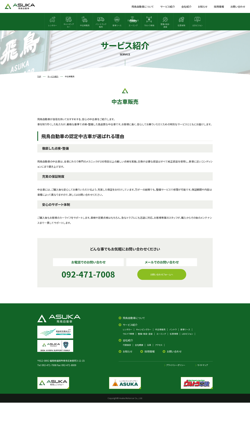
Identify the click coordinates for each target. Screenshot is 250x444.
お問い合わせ (174, 351)
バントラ (173, 329)
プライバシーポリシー (175, 365)
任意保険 (174, 333)
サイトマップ (202, 365)
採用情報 (149, 351)
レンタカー (127, 329)
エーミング (161, 333)
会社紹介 (128, 340)
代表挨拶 (127, 344)
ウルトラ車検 (128, 333)
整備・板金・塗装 (145, 333)
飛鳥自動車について (134, 318)
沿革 (149, 344)
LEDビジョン (187, 333)
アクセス (158, 344)
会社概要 (139, 344)
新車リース (185, 329)
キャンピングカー (143, 329)
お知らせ (127, 351)
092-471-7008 (49, 365)
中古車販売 (160, 329)
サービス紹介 (130, 325)
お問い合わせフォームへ (161, 274)
